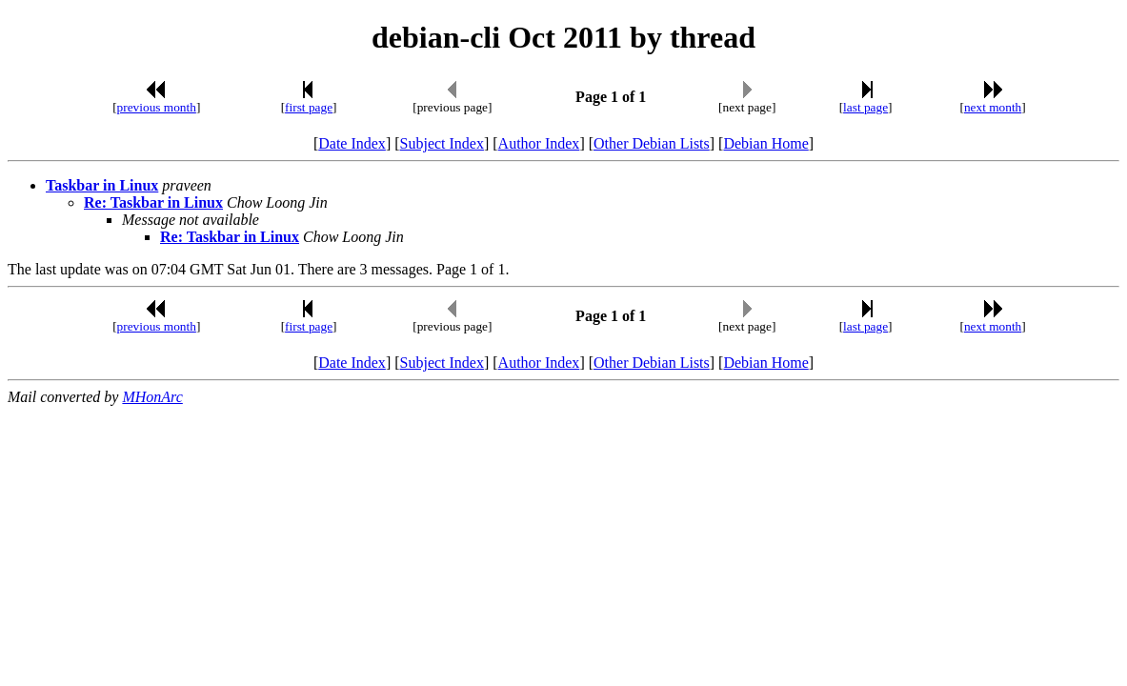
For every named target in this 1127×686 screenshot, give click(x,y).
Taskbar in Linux (102, 185)
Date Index (352, 143)
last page (865, 107)
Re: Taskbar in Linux (153, 202)
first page (308, 107)
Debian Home (765, 143)
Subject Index (442, 143)
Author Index (539, 143)
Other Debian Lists (652, 143)
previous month (156, 107)
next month (992, 107)
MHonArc (152, 397)
